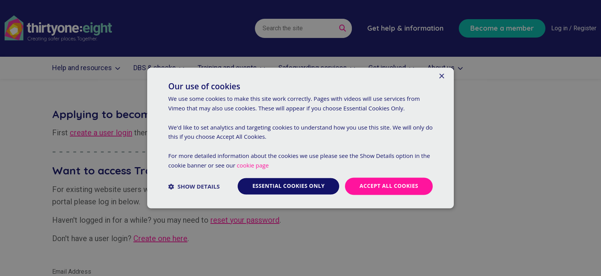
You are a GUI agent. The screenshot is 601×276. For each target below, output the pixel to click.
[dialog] (300, 138)
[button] (194, 186)
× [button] (441, 76)
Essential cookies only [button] (288, 186)
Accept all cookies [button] (389, 186)
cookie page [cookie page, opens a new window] (253, 165)
